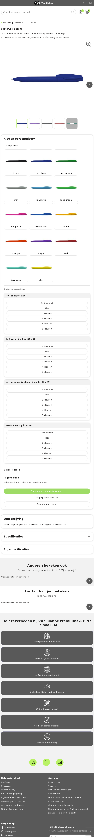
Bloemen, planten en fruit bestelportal (68, 769)
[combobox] (36, 12)
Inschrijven (70, 804)
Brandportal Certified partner (63, 772)
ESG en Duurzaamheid (12, 769)
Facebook (8, 787)
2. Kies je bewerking (14, 249)
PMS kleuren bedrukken (12, 765)
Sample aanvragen (47, 464)
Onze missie (54, 742)
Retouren (6, 745)
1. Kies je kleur (11, 145)
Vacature (53, 745)
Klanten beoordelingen (60, 749)
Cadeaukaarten (56, 761)
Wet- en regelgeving (12, 753)
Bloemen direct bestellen (61, 765)
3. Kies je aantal (12, 429)
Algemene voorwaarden (13, 757)
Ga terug (8, 22)
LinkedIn (7, 795)
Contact (5, 742)
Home (18, 22)
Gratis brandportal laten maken (64, 757)
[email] (70, 797)
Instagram (8, 791)
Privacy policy (8, 749)
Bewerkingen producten (13, 761)
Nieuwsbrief (54, 753)
